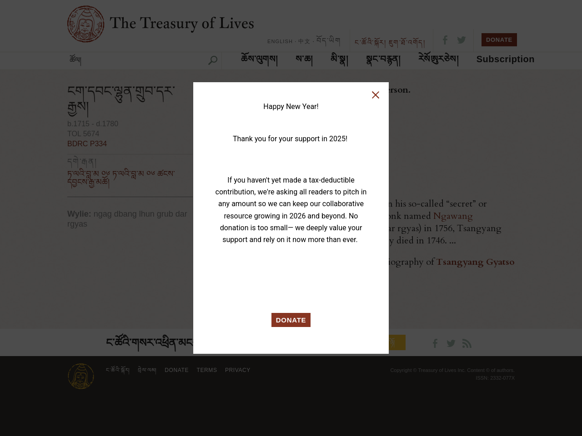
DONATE (291, 320)
